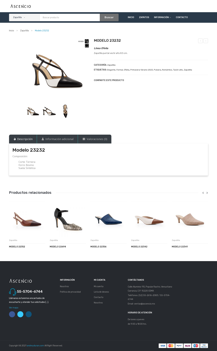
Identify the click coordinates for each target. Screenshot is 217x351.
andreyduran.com (35, 345)
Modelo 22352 (17, 246)
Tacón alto (178, 70)
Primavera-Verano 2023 (141, 70)
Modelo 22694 (58, 246)
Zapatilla (24, 30)
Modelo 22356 (98, 246)
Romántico (167, 70)
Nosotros (64, 286)
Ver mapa (13, 307)
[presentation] (203, 193)
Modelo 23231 (200, 41)
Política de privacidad (70, 292)
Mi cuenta (98, 286)
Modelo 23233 (206, 41)
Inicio (131, 17)
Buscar (109, 17)
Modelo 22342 (139, 246)
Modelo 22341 (180, 246)
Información (161, 17)
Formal (119, 70)
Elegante (111, 70)
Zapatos (144, 17)
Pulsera (157, 70)
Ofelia (126, 70)
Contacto (182, 17)
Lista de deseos (101, 292)
